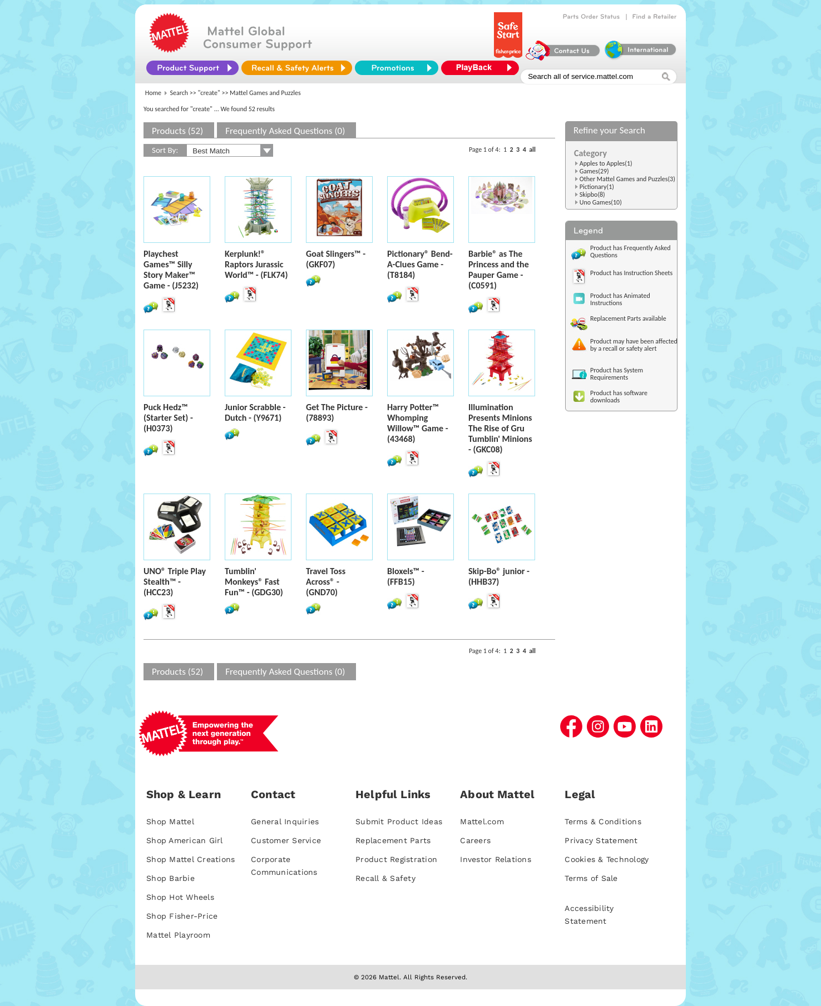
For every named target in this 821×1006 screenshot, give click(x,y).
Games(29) (594, 171)
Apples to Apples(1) (606, 163)
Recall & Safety (385, 878)
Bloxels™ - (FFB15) (405, 576)
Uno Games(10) (601, 202)
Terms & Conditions (603, 821)
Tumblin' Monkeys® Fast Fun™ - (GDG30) (254, 581)
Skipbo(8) (592, 194)
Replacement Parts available (628, 318)
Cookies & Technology (607, 859)
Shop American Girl (184, 840)
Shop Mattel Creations (190, 859)
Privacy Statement (601, 840)
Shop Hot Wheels (180, 897)
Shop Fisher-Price (181, 916)
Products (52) (177, 131)
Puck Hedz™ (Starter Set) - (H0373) (168, 418)
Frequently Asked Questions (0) (285, 131)
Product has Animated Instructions (620, 299)
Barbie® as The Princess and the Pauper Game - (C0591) (498, 269)
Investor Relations (495, 859)
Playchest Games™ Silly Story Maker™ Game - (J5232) (171, 269)
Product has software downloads (618, 396)
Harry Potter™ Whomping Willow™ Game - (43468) (417, 423)
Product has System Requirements (616, 373)
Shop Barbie (170, 878)
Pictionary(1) (597, 187)
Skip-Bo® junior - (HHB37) (499, 576)
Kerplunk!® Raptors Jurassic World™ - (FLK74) (256, 264)
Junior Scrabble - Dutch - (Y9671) (255, 412)
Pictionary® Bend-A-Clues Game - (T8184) (420, 264)
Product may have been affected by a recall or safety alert (633, 344)
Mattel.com (482, 821)
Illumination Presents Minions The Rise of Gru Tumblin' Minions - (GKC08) (500, 428)
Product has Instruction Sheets (631, 273)
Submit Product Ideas (398, 821)
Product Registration (396, 859)
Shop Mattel (170, 821)
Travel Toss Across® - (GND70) (325, 581)
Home (153, 93)
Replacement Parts (393, 840)
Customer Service (286, 840)
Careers (475, 840)
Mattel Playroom (178, 934)
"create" (209, 93)
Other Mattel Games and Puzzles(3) (627, 179)
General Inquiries (285, 821)
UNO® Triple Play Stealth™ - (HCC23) (175, 581)
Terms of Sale (591, 878)
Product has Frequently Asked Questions (630, 251)
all (532, 149)
